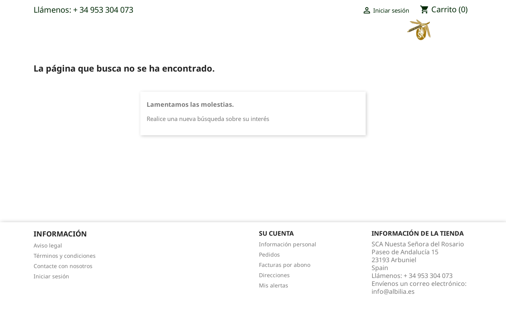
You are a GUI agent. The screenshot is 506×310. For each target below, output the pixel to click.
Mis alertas (273, 285)
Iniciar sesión (51, 276)
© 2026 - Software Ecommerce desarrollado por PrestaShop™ (253, 300)
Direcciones (274, 275)
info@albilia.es (393, 291)
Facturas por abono (284, 264)
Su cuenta (276, 233)
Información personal (287, 244)
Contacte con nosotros (63, 266)
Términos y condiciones (65, 255)
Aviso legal (48, 245)
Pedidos (269, 254)
